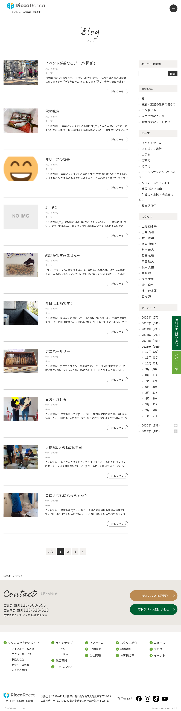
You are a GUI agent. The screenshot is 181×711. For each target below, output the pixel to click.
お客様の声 (127, 655)
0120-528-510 (38, 610)
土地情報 (95, 649)
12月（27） (152, 351)
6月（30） (152, 386)
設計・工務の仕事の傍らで (159, 104)
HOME (7, 576)
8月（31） (152, 375)
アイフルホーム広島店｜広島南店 (19, 700)
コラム (146, 154)
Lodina (64, 654)
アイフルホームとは (23, 649)
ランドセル (149, 110)
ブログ (158, 649)
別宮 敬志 (148, 249)
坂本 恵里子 (149, 244)
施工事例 (61, 660)
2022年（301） (151, 341)
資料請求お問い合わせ (176, 333)
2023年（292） (151, 335)
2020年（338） (151, 425)
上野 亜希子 (149, 226)
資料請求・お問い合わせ (150, 609)
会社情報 (95, 655)
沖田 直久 (148, 285)
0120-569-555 (35, 605)
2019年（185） (151, 431)
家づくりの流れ (20, 665)
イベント (159, 655)
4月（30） (152, 398)
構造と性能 (18, 659)
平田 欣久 (148, 261)
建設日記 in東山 (152, 188)
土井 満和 (148, 232)
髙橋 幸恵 (148, 279)
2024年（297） (151, 329)
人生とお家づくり (153, 116)
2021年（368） (151, 346)
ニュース (159, 642)
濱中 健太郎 (149, 290)
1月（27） (152, 416)
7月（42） (152, 381)
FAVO (63, 649)
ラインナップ (64, 642)
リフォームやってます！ (157, 183)
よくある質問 (19, 670)
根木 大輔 (148, 267)
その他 (146, 166)
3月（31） (152, 404)
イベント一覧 (176, 362)
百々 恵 (146, 296)
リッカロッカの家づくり (23, 642)
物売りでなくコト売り (156, 122)
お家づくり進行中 (153, 148)
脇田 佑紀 (148, 255)
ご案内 (146, 160)
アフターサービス (22, 654)
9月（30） (152, 369)
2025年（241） (151, 323)
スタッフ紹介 (128, 642)
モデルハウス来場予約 (150, 595)
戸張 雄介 (148, 273)
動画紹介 (126, 649)
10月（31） (152, 363)
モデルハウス (64, 666)
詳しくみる (117, 91)
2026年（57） (151, 317)
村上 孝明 (148, 238)
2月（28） (152, 410)
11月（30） (152, 357)
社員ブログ (149, 205)
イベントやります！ (154, 143)
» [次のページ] (82, 551)
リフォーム (96, 642)
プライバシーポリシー (14, 708)
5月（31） (152, 392)
